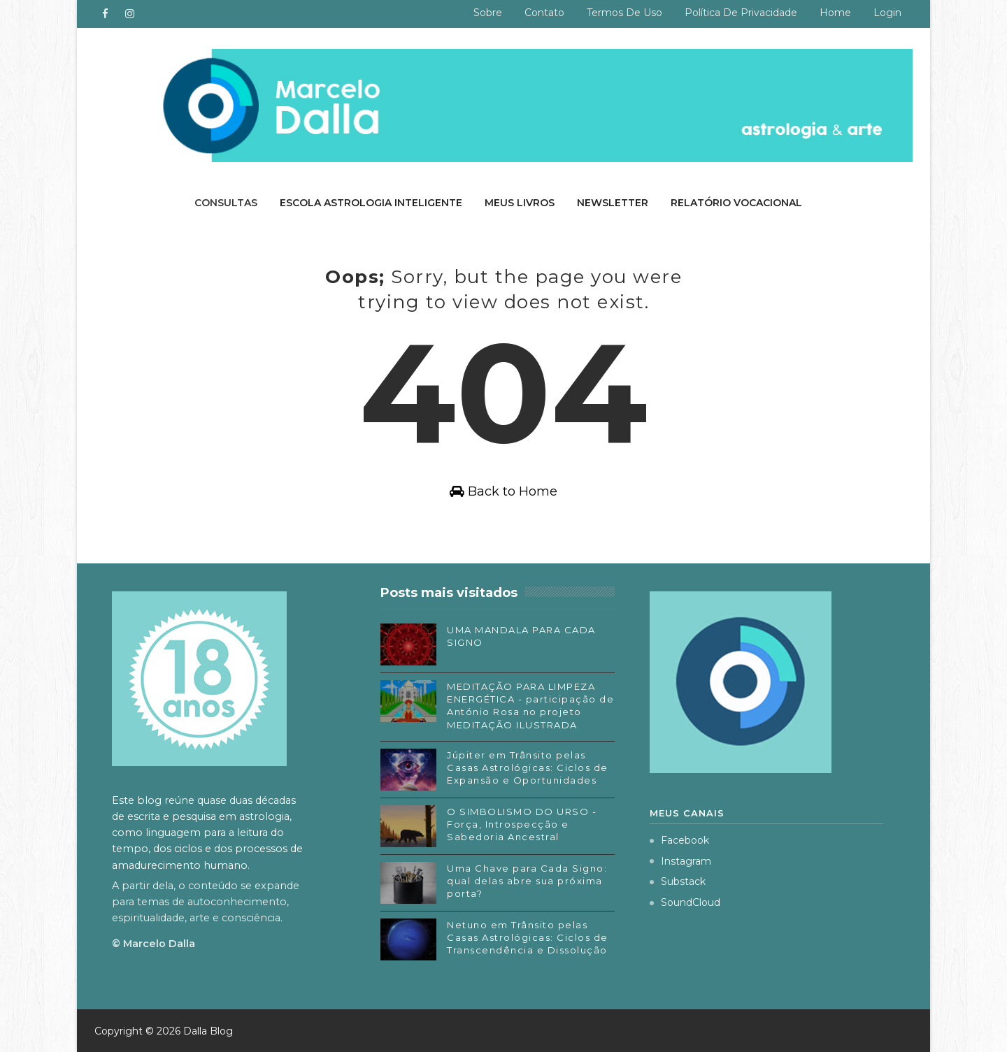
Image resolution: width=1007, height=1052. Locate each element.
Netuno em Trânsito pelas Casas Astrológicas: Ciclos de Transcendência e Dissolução (527, 937)
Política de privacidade (741, 12)
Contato (544, 12)
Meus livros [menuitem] (520, 202)
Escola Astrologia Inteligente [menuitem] (371, 202)
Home (835, 12)
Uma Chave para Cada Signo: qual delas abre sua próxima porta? (527, 881)
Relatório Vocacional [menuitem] (736, 202)
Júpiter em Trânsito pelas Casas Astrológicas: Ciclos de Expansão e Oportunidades (527, 767)
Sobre (487, 12)
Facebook (679, 840)
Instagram (680, 861)
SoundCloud (685, 902)
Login (887, 12)
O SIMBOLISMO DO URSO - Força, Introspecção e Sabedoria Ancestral (522, 824)
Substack (678, 881)
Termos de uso (624, 12)
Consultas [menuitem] (225, 202)
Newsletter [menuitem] (612, 202)
